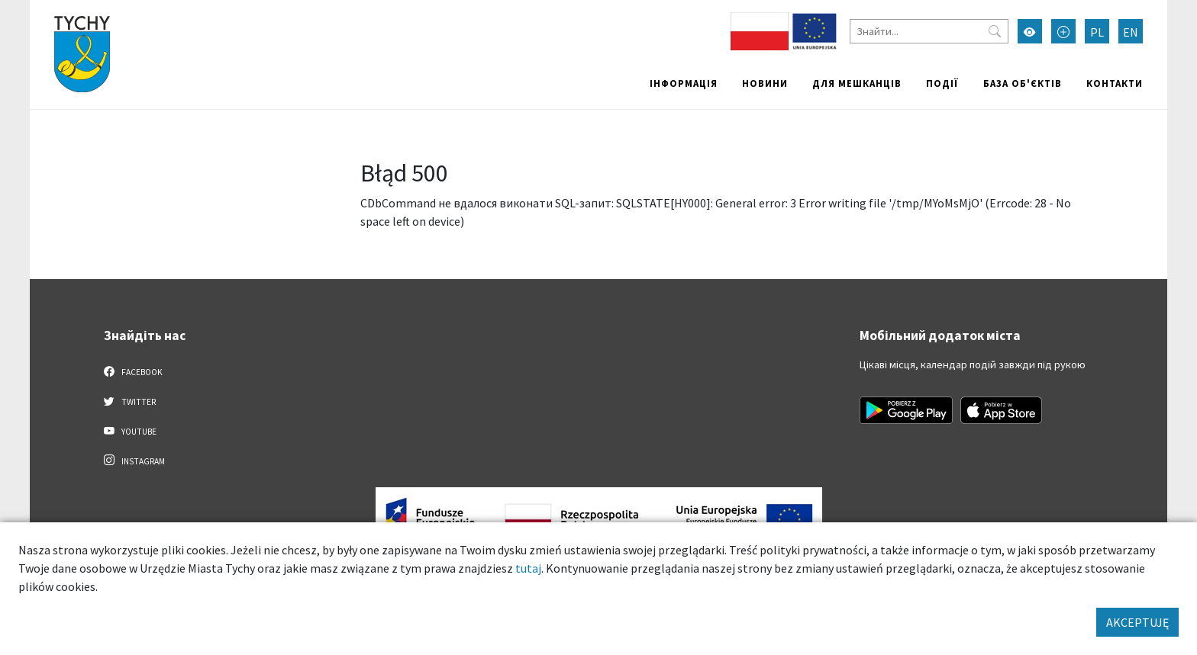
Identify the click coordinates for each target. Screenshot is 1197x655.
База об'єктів (1022, 83)
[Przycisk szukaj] (994, 31)
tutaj (528, 568)
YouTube (130, 431)
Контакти (1114, 83)
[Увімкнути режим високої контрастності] (1030, 31)
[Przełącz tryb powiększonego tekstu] (1063, 31)
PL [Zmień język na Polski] (1097, 32)
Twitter (130, 401)
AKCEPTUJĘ (1137, 622)
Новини (765, 83)
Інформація (684, 83)
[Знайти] (929, 31)
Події (942, 83)
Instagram (134, 460)
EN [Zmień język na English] (1130, 32)
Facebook (133, 371)
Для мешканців (857, 83)
